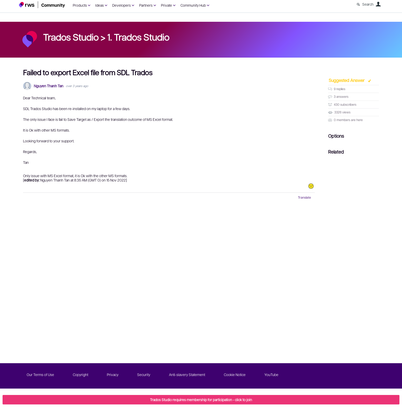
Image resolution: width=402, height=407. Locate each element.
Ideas (99, 5)
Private (166, 5)
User (378, 4)
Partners (146, 5)
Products (80, 5)
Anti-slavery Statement (187, 374)
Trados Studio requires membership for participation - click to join (201, 399)
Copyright (80, 374)
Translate (304, 197)
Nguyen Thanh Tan (48, 86)
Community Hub (193, 5)
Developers (121, 5)
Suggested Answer (347, 80)
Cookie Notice (235, 374)
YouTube (271, 374)
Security (143, 374)
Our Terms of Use (40, 374)
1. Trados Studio (138, 37)
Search (368, 4)
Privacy (112, 374)
